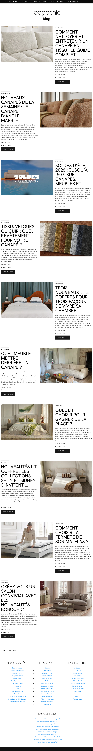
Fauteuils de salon (47, 686)
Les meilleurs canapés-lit (47, 724)
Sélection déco (56, 2)
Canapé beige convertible (17, 702)
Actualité (25, 2)
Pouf (17, 689)
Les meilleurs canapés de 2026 (47, 721)
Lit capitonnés (77, 676)
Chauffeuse (17, 678)
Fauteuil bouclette (47, 689)
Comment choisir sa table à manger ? (47, 719)
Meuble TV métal (47, 676)
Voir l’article (62, 82)
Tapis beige (77, 691)
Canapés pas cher (17, 691)
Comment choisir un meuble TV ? (47, 742)
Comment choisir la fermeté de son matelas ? (71, 535)
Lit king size (77, 670)
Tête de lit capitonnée (77, 683)
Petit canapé (17, 686)
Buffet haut (47, 668)
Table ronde (47, 704)
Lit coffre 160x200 (78, 678)
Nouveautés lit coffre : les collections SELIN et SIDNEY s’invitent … (19, 476)
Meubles (47, 681)
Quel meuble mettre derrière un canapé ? (16, 360)
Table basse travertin (47, 702)
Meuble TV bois (47, 678)
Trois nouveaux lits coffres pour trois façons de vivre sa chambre (72, 299)
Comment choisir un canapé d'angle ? (47, 737)
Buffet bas (47, 670)
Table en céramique (47, 699)
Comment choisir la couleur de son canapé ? (47, 739)
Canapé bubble (17, 668)
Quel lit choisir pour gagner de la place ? (70, 417)
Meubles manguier (47, 683)
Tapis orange (77, 699)
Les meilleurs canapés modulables (47, 729)
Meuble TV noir (47, 673)
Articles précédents (8, 650)
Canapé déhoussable (17, 670)
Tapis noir (77, 696)
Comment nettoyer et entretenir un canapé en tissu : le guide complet (72, 43)
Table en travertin (47, 694)
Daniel (63, 74)
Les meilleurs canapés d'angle (47, 732)
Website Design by (84, 749)
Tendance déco (74, 2)
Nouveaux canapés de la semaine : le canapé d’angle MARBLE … (17, 109)
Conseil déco (39, 2)
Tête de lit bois (77, 681)
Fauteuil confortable (47, 691)
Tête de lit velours (77, 686)
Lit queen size (77, 673)
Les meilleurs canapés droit (47, 734)
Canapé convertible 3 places (17, 699)
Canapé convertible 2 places (17, 696)
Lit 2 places (77, 668)
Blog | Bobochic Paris (12, 749)
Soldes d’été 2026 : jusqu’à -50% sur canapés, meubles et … (71, 174)
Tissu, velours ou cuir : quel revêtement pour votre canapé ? (17, 236)
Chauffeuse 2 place (17, 683)
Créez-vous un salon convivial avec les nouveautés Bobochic (19, 598)
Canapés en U (17, 673)
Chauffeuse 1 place (17, 681)
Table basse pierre (47, 696)
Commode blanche (77, 689)
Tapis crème (78, 694)
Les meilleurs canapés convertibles (47, 727)
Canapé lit (17, 694)
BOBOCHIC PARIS (10, 2)
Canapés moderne (17, 676)
